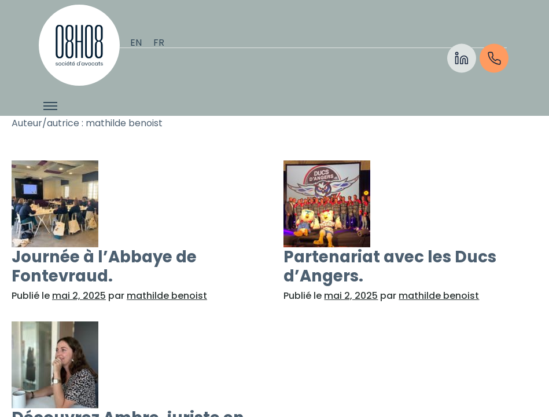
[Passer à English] (136, 43)
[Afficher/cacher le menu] (50, 106)
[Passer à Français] (159, 43)
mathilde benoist (167, 295)
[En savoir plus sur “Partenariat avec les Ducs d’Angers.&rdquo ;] (410, 203)
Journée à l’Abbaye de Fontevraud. (104, 266)
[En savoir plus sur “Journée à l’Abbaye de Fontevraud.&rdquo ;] (138, 203)
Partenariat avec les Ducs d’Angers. (389, 266)
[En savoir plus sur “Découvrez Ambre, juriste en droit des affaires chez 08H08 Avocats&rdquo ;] (138, 364)
